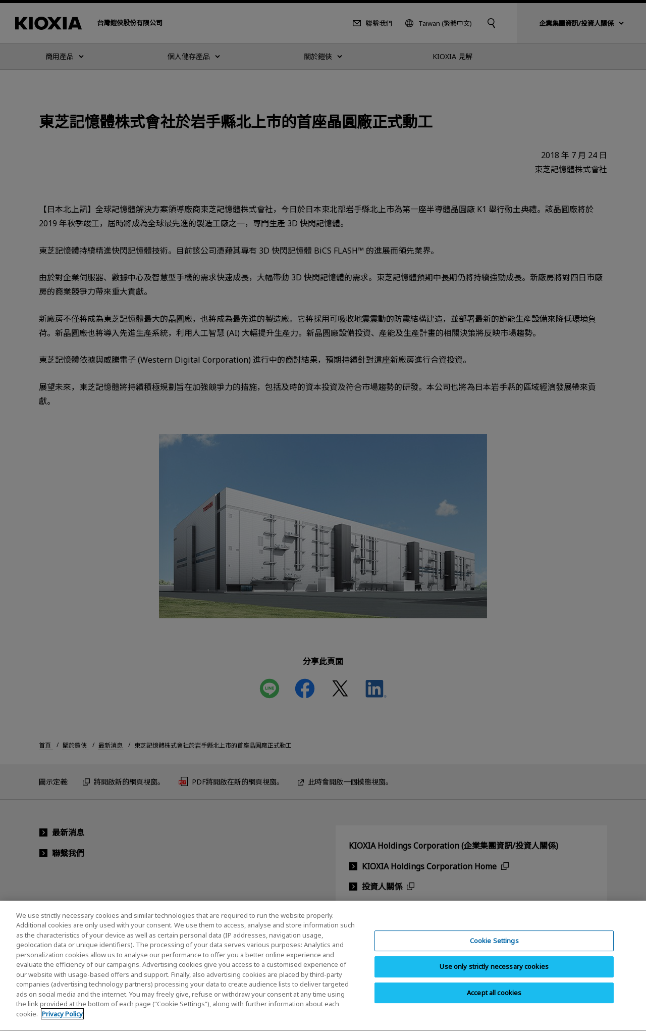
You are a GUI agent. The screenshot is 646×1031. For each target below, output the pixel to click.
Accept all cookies (494, 1002)
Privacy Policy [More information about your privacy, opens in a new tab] (62, 1023)
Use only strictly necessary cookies (494, 975)
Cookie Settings (494, 950)
